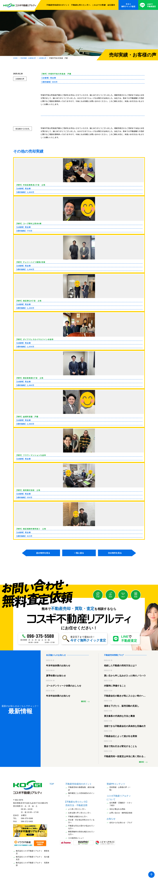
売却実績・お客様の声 (28, 58)
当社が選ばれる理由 (117, 809)
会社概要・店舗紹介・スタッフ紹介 (120, 803)
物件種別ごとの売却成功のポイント (81, 794)
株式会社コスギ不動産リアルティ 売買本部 (32, 863)
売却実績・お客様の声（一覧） (119, 788)
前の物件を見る (43, 552)
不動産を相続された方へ (77, 816)
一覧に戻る (79, 552)
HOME (15, 58)
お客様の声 (42, 58)
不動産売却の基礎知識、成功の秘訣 (81, 788)
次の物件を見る (115, 552)
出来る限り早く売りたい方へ (79, 812)
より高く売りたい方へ (77, 809)
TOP (51, 783)
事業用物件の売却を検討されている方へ (81, 832)
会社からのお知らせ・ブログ (120, 822)
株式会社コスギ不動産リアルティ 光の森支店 (32, 857)
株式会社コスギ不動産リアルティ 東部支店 (32, 851)
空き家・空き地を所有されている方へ (81, 820)
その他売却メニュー (76, 838)
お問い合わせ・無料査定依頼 (120, 812)
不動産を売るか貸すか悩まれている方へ (81, 826)
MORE (83, 701)
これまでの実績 (99, 5)
